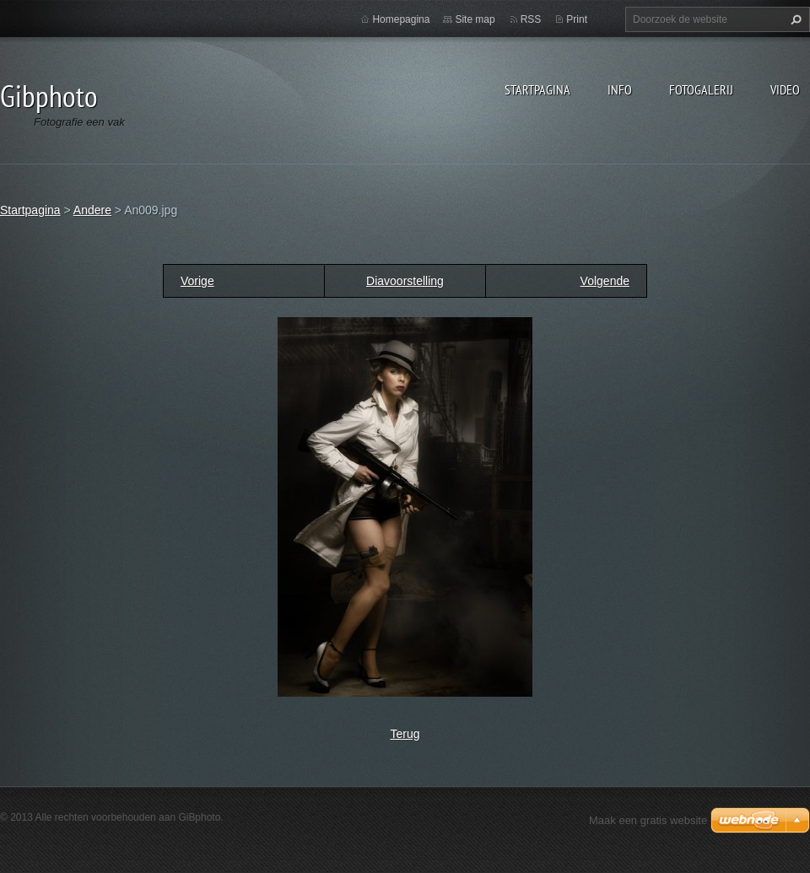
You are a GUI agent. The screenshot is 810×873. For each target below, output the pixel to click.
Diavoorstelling (405, 281)
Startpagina (537, 89)
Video (785, 89)
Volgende (604, 281)
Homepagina (400, 19)
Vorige (197, 281)
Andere (92, 210)
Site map (474, 19)
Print (576, 19)
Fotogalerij (701, 89)
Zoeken (794, 19)
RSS (531, 19)
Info (620, 89)
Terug (404, 734)
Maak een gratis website (648, 820)
